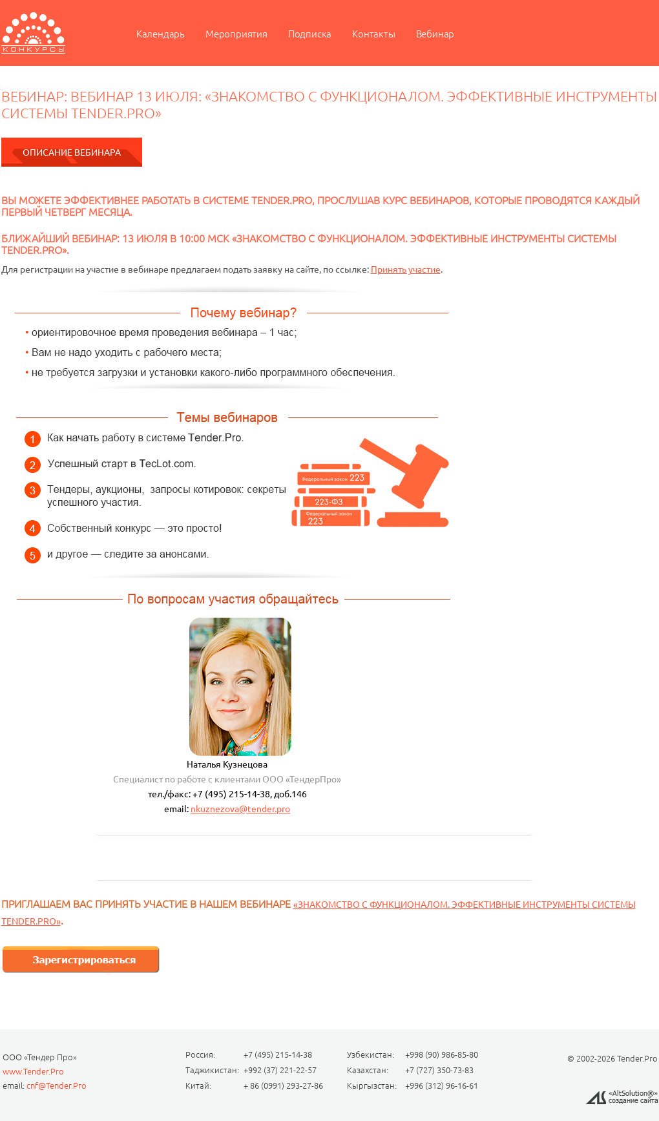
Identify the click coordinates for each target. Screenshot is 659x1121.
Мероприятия (236, 33)
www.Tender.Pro (33, 1071)
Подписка (309, 33)
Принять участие (406, 269)
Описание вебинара (72, 152)
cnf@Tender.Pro (56, 1085)
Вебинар (435, 33)
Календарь (160, 33)
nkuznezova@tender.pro (240, 809)
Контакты (373, 33)
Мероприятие (33, 33)
